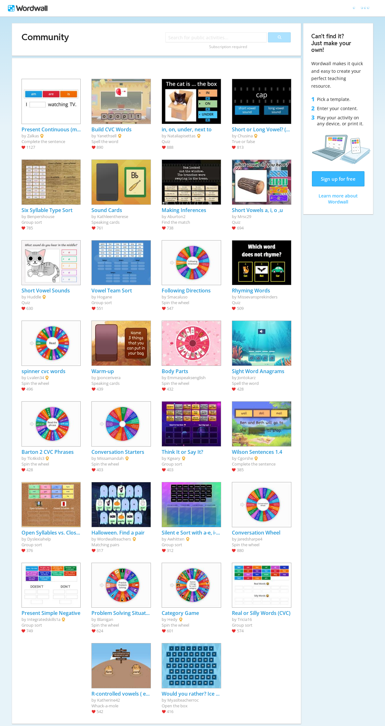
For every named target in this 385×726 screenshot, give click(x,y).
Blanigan (105, 619)
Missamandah (110, 458)
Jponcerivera (109, 377)
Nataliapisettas (181, 136)
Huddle (34, 297)
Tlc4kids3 (35, 458)
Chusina (245, 136)
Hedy (172, 619)
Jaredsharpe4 (250, 539)
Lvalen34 (35, 377)
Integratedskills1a (43, 619)
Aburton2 (176, 216)
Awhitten (175, 539)
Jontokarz (247, 377)
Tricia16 (245, 619)
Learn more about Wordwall (338, 199)
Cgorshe (245, 458)
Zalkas (33, 136)
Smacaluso (177, 297)
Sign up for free (338, 179)
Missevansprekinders (257, 297)
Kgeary (173, 458)
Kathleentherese (112, 216)
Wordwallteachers (114, 539)
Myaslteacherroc (183, 700)
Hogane (104, 297)
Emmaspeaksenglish (186, 377)
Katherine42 (108, 700)
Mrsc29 (244, 216)
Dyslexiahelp (39, 539)
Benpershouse (40, 216)
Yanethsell (106, 136)
